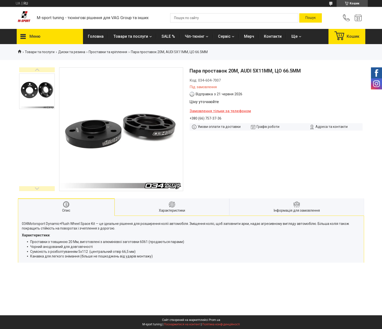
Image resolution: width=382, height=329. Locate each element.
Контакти (273, 36)
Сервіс (224, 36)
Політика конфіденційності (221, 324)
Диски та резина (71, 52)
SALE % (168, 36)
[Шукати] (310, 18)
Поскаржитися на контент (182, 324)
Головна (96, 36)
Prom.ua (214, 320)
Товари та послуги (130, 36)
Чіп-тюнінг (195, 36)
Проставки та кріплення (108, 52)
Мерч (249, 36)
